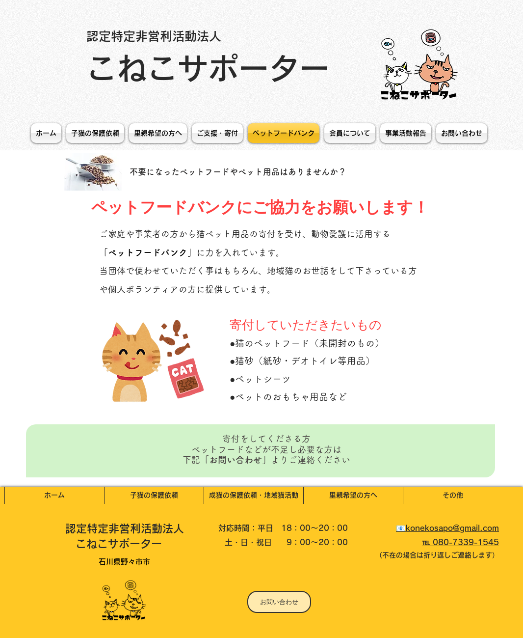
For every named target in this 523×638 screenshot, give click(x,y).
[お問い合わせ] (279, 602)
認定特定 (86, 528)
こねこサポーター (212, 68)
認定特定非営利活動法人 (153, 36)
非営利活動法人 (151, 528)
